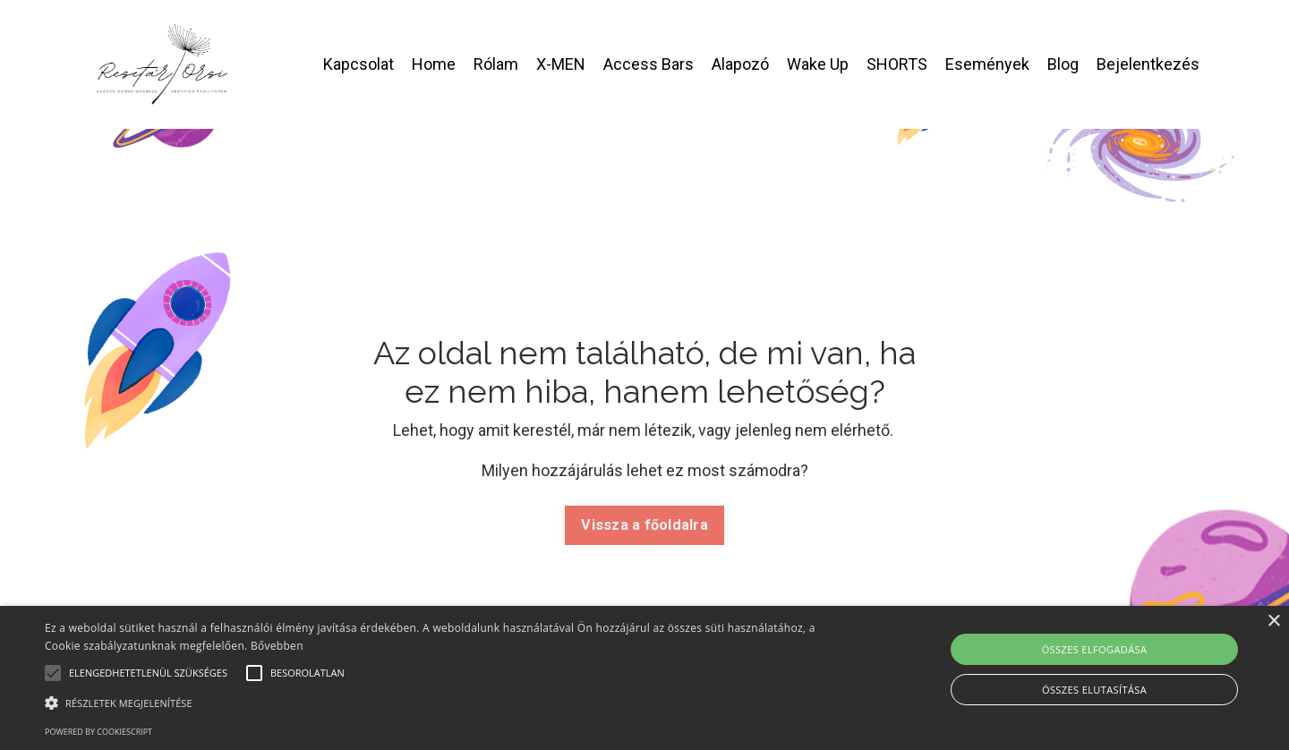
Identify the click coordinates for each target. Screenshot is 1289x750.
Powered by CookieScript (98, 731)
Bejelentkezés (1148, 64)
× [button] (1273, 621)
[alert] (644, 678)
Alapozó (740, 64)
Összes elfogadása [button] (1095, 649)
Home (434, 64)
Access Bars (648, 64)
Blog (1063, 64)
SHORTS (896, 64)
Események (987, 64)
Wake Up (818, 64)
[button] (434, 703)
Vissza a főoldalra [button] (644, 524)
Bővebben (277, 645)
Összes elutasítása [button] (1094, 689)
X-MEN (560, 64)
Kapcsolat (358, 64)
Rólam (496, 64)
